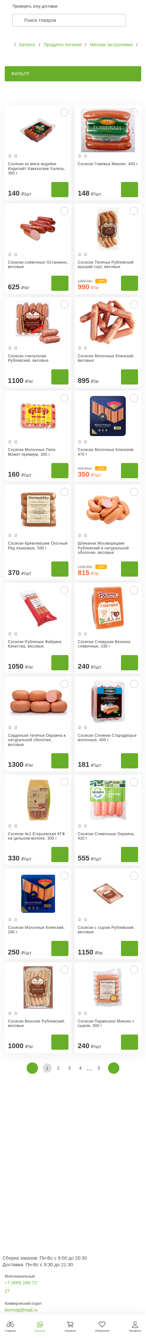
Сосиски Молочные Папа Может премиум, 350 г (31, 451)
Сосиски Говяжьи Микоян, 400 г (108, 164)
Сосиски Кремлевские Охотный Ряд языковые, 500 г (37, 545)
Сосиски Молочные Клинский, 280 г (36, 929)
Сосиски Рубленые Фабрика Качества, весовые (34, 644)
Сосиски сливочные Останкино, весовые (38, 264)
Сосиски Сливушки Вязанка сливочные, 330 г (104, 644)
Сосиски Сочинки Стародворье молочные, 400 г (107, 737)
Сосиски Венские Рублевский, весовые (36, 1023)
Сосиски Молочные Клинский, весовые (106, 358)
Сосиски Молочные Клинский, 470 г (106, 451)
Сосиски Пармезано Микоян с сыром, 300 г (106, 1023)
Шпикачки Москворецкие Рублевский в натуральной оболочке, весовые (103, 548)
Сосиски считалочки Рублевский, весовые (28, 358)
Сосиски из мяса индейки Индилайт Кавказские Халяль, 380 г (37, 168)
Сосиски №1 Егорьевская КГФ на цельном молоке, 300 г (36, 836)
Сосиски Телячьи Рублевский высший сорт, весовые (106, 264)
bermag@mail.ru (21, 1309)
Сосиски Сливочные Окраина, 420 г (106, 836)
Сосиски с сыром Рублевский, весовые (106, 929)
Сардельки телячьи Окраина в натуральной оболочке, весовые (37, 740)
